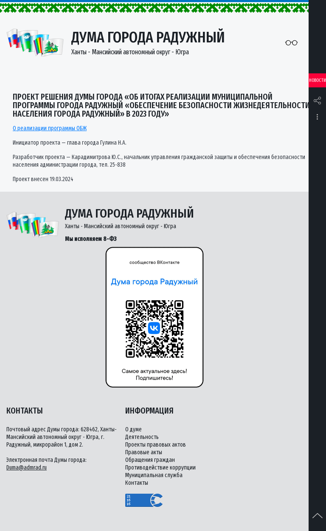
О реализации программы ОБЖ (50, 128)
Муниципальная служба (154, 475)
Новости (317, 80)
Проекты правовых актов (155, 444)
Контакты (136, 482)
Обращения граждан (150, 460)
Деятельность (142, 437)
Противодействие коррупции (160, 467)
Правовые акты (143, 452)
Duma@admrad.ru (26, 467)
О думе (133, 429)
